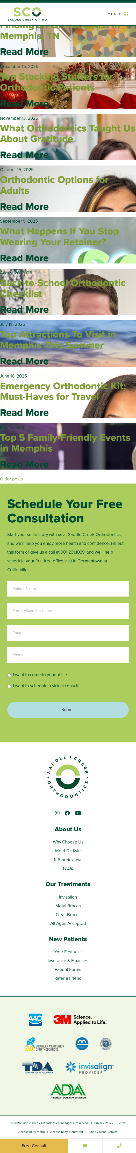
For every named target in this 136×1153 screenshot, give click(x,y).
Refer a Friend (68, 978)
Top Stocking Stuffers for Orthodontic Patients (56, 81)
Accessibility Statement (66, 1131)
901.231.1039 (72, 552)
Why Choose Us (68, 842)
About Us (68, 829)
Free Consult (34, 1146)
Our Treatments (68, 884)
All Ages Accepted (68, 923)
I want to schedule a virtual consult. (46, 686)
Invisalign (68, 897)
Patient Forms (68, 969)
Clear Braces (68, 914)
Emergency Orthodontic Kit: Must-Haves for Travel (63, 391)
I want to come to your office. (40, 675)
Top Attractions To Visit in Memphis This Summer (58, 339)
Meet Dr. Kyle (68, 851)
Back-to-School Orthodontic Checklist (63, 288)
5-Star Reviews (68, 859)
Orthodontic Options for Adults (54, 185)
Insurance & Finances (68, 961)
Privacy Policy (103, 1123)
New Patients (68, 939)
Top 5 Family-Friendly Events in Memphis (65, 442)
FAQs (68, 868)
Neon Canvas (108, 1131)
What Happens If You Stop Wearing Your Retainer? (59, 236)
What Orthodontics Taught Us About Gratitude (67, 133)
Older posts (11, 479)
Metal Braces (68, 906)
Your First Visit (68, 952)
